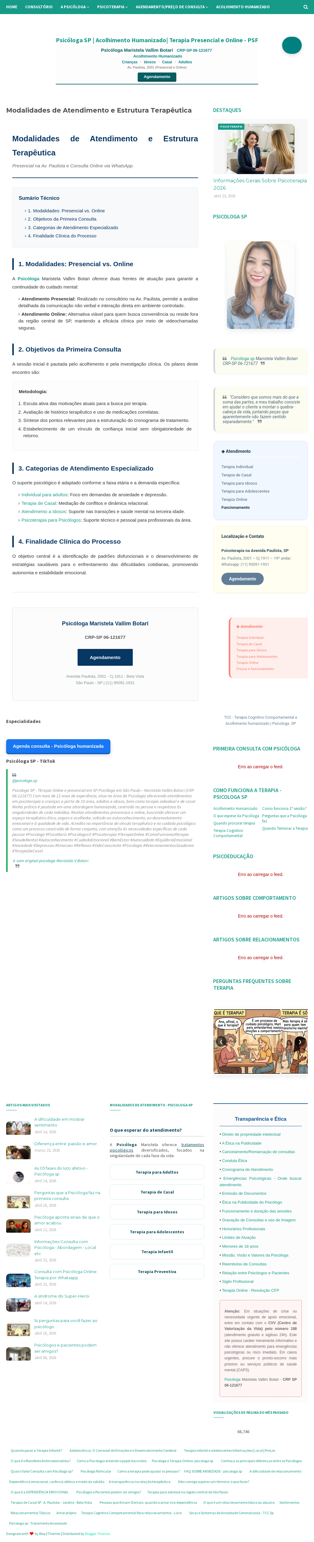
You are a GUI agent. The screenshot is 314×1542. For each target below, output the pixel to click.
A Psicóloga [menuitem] (73, 6)
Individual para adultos (44, 494)
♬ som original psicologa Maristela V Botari (50, 860)
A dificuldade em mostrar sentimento (59, 1122)
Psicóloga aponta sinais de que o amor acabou (67, 1220)
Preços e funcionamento (255, 669)
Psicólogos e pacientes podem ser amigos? (65, 1348)
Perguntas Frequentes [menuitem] (69, 21)
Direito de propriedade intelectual (251, 1134)
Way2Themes (49, 1533)
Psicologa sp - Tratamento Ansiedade (38, 1523)
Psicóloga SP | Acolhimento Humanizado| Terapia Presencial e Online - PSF (157, 40)
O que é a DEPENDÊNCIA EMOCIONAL (40, 1492)
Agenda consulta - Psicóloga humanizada (58, 746)
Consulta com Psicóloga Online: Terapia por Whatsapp (66, 1274)
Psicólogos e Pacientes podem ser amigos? (108, 1492)
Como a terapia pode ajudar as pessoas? (148, 1471)
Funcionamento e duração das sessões (257, 1211)
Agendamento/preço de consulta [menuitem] (170, 6)
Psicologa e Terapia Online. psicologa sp (182, 1460)
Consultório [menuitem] (39, 6)
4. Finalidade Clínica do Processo (62, 235)
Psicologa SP (284, 723)
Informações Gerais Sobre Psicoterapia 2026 (260, 184)
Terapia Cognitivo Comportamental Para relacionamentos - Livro (131, 1512)
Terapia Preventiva (157, 1271)
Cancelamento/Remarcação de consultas (258, 1151)
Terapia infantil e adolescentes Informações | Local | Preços (229, 1450)
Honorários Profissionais (243, 1229)
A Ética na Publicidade (241, 1143)
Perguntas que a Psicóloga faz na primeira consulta (67, 1195)
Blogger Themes (97, 1533)
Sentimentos (289, 1502)
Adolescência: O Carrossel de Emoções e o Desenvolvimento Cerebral (123, 1450)
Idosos (150, 62)
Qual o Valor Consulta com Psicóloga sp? (42, 1471)
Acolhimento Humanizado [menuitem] (243, 6)
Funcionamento (235, 507)
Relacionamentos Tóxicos (30, 1512)
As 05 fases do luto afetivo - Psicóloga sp (61, 1171)
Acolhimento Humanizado (235, 808)
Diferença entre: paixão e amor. (66, 1143)
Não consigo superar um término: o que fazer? (213, 1481)
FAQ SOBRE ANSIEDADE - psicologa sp (213, 1471)
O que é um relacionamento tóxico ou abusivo (239, 1502)
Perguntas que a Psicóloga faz (284, 818)
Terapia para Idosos (239, 483)
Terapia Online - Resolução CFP (250, 1290)
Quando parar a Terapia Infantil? (36, 1450)
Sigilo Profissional (238, 1281)
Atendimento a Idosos (43, 511)
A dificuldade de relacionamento (275, 1471)
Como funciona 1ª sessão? (284, 808)
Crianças (130, 62)
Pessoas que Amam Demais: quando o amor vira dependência (148, 1502)
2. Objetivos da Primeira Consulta (62, 219)
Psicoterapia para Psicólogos (51, 520)
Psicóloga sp (242, 358)
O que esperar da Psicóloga (236, 815)
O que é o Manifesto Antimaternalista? (41, 1460)
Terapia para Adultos (157, 1172)
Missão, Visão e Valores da (246, 1255)
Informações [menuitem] (23, 21)
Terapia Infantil (157, 1251)
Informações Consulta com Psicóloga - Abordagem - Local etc (65, 1247)
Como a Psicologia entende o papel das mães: (112, 1460)
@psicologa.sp (24, 780)
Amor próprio (66, 1512)
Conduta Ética (234, 1160)
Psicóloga (28, 278)
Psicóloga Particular (96, 1471)
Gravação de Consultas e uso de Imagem (259, 1220)
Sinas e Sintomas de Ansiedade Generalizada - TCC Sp (231, 1512)
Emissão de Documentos (244, 1193)
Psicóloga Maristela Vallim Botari (137, 50)
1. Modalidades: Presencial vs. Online (66, 210)
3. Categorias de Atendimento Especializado (73, 227)
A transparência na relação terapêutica (139, 1481)
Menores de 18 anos (240, 1246)
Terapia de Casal (38, 503)
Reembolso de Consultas (244, 1264)
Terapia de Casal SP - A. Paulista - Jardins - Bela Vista (51, 1502)
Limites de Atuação (239, 1237)
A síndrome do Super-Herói (61, 1296)
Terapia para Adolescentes (245, 491)
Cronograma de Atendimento (247, 1169)
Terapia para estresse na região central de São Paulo (187, 1492)
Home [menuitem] (11, 6)
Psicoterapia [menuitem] (110, 6)
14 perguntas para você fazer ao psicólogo (66, 1323)
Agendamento (157, 76)
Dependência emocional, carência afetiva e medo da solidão (56, 1481)
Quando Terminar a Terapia (285, 828)
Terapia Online (234, 499)
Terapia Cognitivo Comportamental (228, 833)
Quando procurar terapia (234, 823)
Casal (167, 62)
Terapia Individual (237, 466)
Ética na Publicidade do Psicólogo (252, 1202)
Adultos (185, 62)
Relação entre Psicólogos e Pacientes (255, 1273)
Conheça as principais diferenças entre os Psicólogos (261, 1460)
